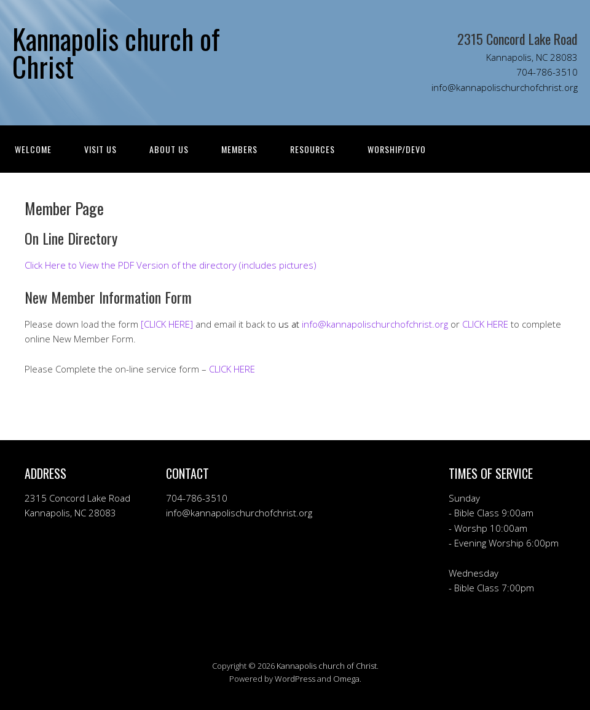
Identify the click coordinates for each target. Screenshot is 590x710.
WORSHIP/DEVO (397, 149)
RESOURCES (312, 149)
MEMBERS (239, 149)
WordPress (295, 678)
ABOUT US (169, 149)
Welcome (33, 149)
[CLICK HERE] (167, 324)
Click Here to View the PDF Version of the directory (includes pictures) (171, 265)
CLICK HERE (485, 324)
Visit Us (100, 149)
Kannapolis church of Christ (327, 665)
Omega (346, 678)
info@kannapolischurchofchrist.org (375, 324)
